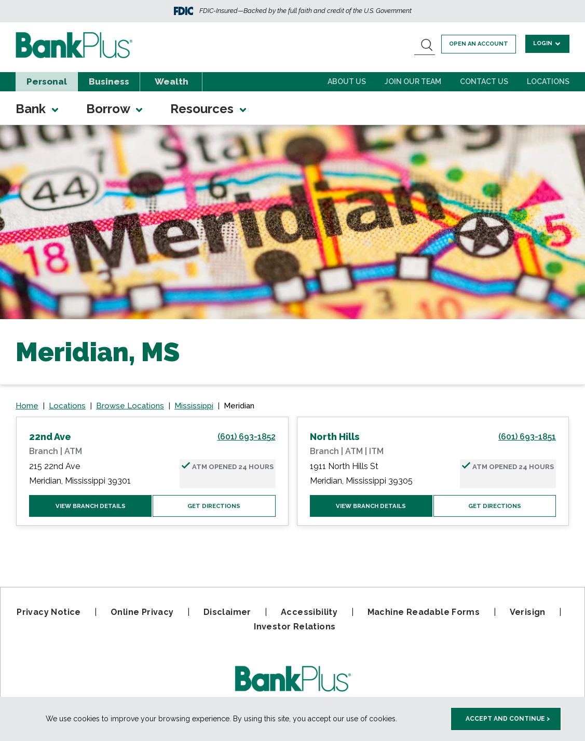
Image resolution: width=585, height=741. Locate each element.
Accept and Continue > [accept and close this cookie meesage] (508, 718)
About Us (347, 81)
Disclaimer (227, 612)
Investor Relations (294, 627)
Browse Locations (130, 405)
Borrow (115, 108)
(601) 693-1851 (527, 437)
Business (109, 81)
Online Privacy (142, 612)
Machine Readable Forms (424, 612)
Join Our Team (413, 81)
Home (27, 405)
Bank (38, 108)
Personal (46, 81)
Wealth (171, 81)
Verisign (528, 612)
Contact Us (484, 81)
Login (548, 43)
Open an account (480, 43)
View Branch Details (90, 506)
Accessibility (309, 612)
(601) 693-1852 (246, 437)
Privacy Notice (49, 612)
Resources (209, 108)
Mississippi (193, 405)
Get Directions (214, 506)
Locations (548, 81)
